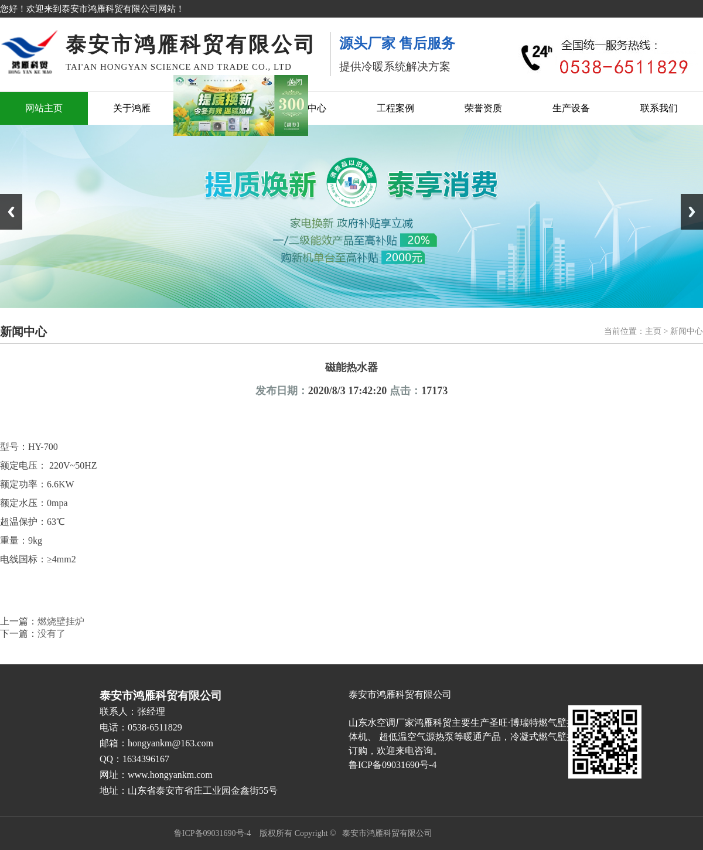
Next (692, 212)
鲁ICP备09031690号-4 (212, 833)
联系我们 (659, 108)
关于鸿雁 (132, 108)
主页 (653, 331)
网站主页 (44, 108)
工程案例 (395, 108)
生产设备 (571, 108)
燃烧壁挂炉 (60, 621)
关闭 (297, 81)
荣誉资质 (483, 108)
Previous (11, 212)
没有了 (51, 634)
